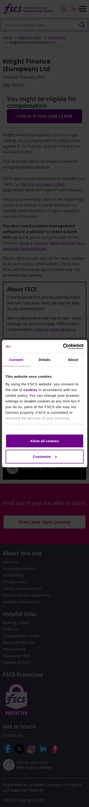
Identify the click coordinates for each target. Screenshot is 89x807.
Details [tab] (45, 360)
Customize (44, 456)
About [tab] (73, 360)
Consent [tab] (16, 360)
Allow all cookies (44, 441)
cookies (30, 390)
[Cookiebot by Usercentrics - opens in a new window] (63, 346)
